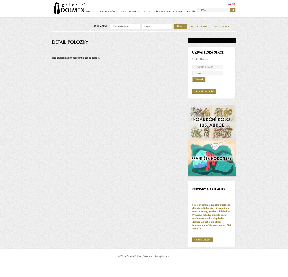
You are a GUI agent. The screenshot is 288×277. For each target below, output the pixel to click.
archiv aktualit (203, 239)
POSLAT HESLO (199, 26)
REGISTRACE (222, 26)
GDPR (123, 11)
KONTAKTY (134, 11)
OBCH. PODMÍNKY (107, 11)
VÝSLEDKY (178, 11)
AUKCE (146, 11)
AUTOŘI (190, 11)
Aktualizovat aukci (205, 91)
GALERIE (90, 11)
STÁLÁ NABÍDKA (161, 11)
